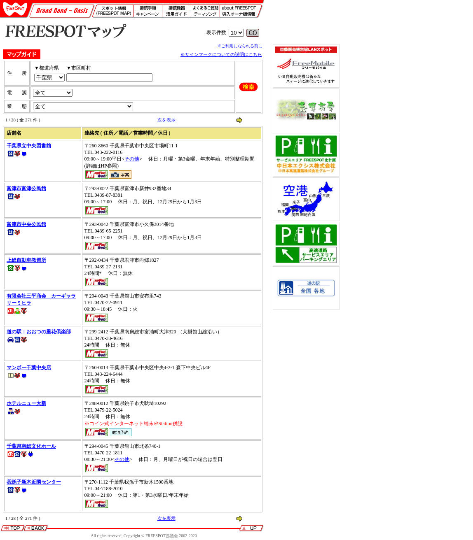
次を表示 (166, 119)
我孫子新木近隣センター (34, 482)
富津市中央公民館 (26, 224)
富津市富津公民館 (26, 188)
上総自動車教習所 (26, 260)
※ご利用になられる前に (239, 46)
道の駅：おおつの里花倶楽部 (39, 332)
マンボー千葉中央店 (29, 367)
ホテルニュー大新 (26, 403)
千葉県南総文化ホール (31, 446)
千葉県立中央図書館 (29, 146)
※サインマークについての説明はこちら (221, 54)
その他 (131, 159)
